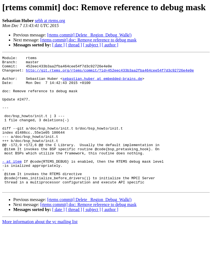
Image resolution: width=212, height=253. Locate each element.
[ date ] (58, 45)
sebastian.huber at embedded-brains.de (102, 83)
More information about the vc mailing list (40, 248)
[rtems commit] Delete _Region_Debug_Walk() (89, 35)
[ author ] (110, 45)
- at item (12, 182)
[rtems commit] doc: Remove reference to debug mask (88, 40)
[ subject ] (92, 45)
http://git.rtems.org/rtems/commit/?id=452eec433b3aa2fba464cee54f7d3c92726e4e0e (110, 73)
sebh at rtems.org (50, 20)
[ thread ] (74, 45)
